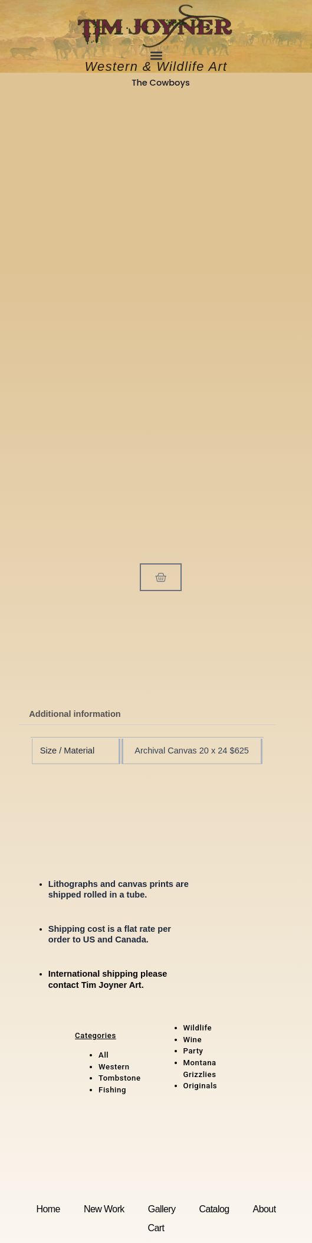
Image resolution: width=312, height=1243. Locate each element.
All (103, 1054)
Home (48, 1208)
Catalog (214, 1208)
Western (114, 1066)
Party (193, 1050)
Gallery (162, 1208)
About (264, 1208)
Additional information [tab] (74, 714)
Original (198, 1085)
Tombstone (119, 1078)
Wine (192, 1039)
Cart (156, 1227)
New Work (104, 1208)
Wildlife (197, 1027)
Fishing (112, 1089)
